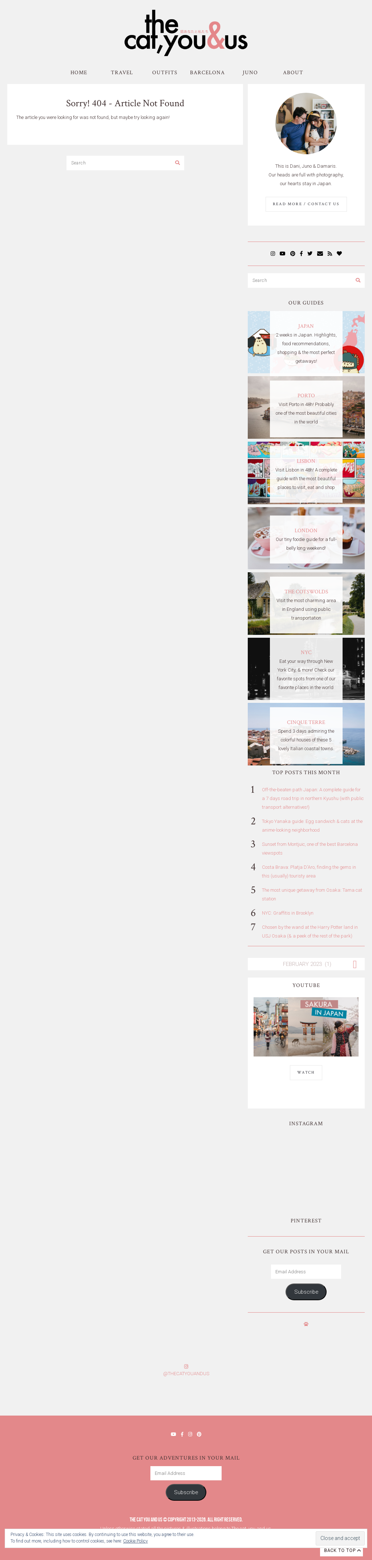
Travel (122, 72)
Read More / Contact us (306, 204)
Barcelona (207, 72)
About (293, 72)
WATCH (306, 1072)
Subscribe (306, 1292)
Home (78, 72)
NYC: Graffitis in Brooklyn (288, 913)
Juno (250, 72)
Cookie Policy (135, 1541)
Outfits (164, 72)
